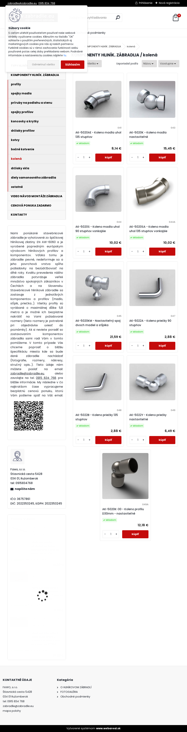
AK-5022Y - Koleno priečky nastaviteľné (148, 417)
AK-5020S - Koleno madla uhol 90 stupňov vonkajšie (97, 229)
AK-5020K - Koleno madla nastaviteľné (148, 135)
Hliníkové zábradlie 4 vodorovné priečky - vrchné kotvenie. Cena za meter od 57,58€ (45, 639)
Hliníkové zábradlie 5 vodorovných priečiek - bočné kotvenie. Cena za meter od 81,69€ (47, 593)
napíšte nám (25, 489)
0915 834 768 (46, 3)
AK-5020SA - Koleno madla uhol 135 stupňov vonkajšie (149, 229)
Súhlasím (72, 64)
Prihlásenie (145, 3)
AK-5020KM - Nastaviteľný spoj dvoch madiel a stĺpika (98, 323)
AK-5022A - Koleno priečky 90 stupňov (150, 323)
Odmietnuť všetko (43, 64)
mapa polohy (12, 711)
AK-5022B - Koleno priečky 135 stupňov (96, 417)
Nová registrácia (169, 3)
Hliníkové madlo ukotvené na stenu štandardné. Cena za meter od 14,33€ (45, 548)
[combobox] (149, 63)
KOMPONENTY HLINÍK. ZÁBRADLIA (102, 46)
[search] (118, 17)
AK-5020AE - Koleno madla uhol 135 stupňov (98, 135)
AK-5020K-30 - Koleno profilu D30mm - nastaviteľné (123, 511)
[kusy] (83, 157)
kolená (131, 46)
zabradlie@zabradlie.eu (22, 3)
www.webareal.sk (108, 728)
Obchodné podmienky (90, 33)
